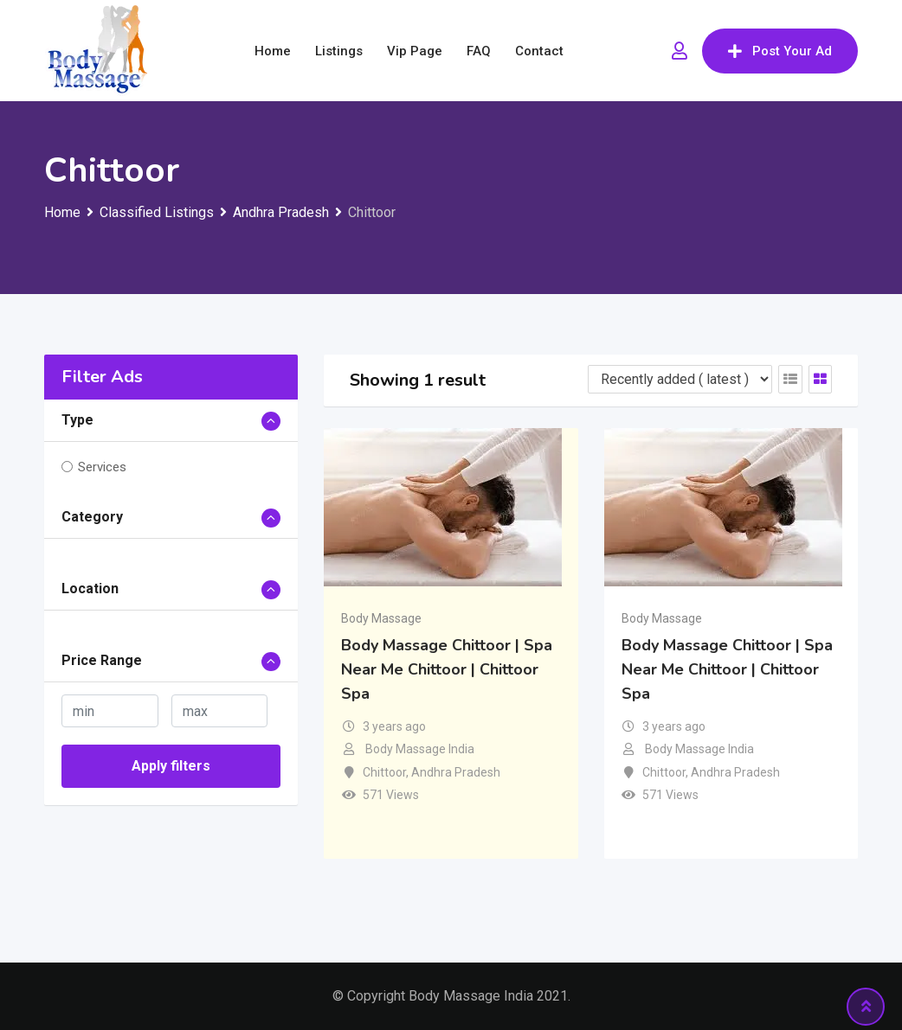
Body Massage (381, 618)
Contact (539, 51)
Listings (339, 51)
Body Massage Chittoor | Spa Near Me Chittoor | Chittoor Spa (446, 669)
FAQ (479, 51)
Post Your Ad (780, 51)
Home (272, 51)
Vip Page (414, 51)
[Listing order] (680, 379)
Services (102, 467)
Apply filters (171, 766)
